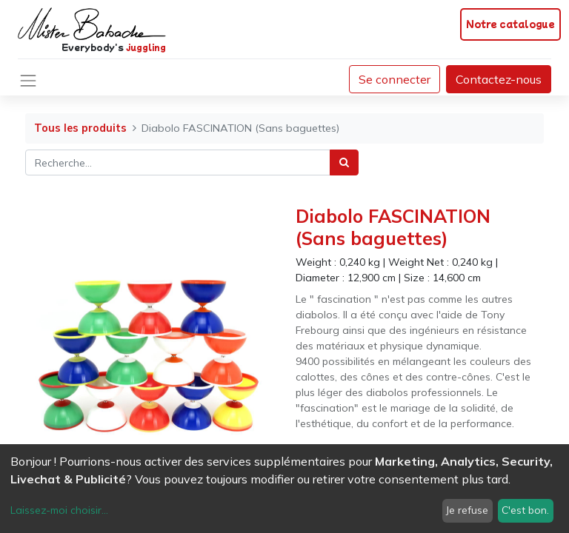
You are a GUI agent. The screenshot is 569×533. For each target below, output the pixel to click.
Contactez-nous (499, 79)
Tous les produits (80, 128)
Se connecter (394, 79)
